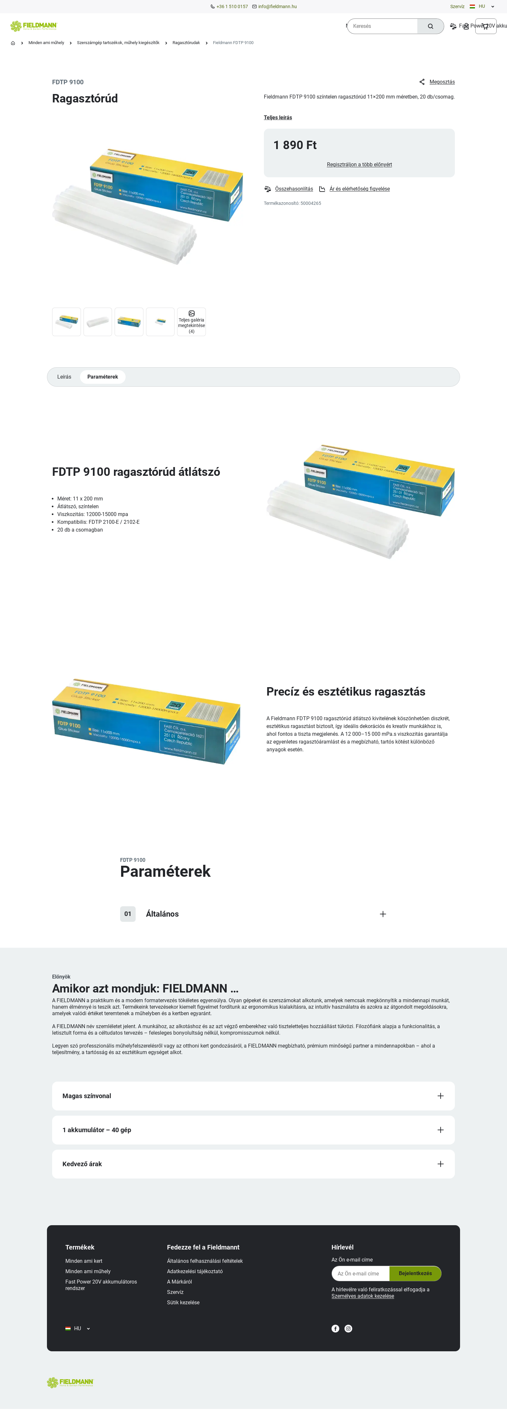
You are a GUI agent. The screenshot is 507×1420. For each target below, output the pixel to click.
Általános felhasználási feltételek (207, 1266)
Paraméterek (103, 380)
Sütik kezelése (185, 1308)
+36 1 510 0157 (232, 6)
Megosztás (436, 82)
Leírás (65, 380)
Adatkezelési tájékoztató (197, 1277)
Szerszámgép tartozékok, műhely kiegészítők (118, 42)
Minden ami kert (86, 1266)
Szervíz (457, 6)
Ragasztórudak (186, 42)
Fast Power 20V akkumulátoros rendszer (103, 1290)
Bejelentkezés (412, 1279)
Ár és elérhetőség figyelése (354, 191)
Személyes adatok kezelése (360, 1301)
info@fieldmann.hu (277, 6)
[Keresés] (429, 26)
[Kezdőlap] (13, 43)
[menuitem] (87, 26)
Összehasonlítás (288, 191)
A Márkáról (181, 1287)
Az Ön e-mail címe (349, 1265)
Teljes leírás (278, 117)
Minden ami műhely (46, 42)
